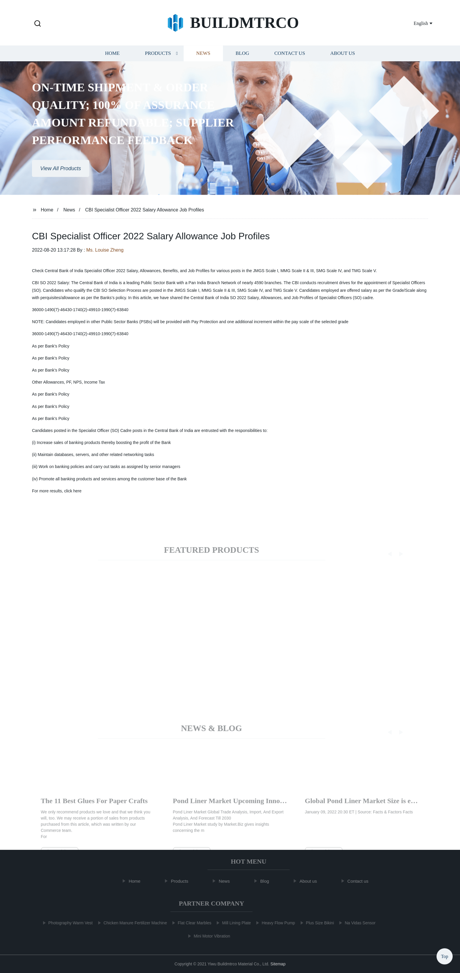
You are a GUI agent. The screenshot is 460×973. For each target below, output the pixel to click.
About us (342, 55)
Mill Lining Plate (233, 923)
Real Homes (191, 806)
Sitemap (277, 964)
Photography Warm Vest (67, 923)
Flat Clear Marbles (191, 923)
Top (444, 955)
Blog (242, 55)
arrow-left (56, 806)
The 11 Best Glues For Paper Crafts (358, 806)
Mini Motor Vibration (209, 936)
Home (112, 55)
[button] (37, 23)
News (203, 55)
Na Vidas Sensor (357, 923)
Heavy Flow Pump (275, 923)
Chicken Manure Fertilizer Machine (132, 923)
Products (158, 55)
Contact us (289, 55)
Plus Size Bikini (317, 923)
